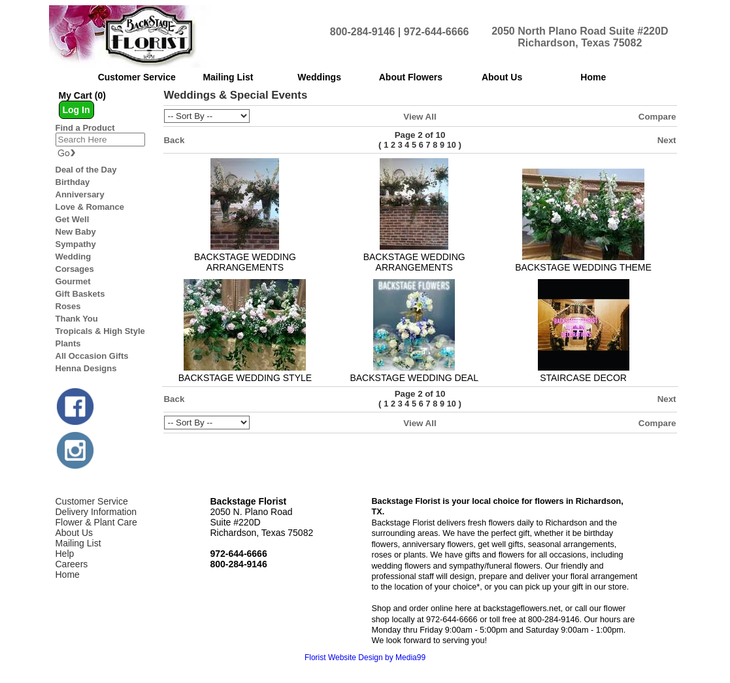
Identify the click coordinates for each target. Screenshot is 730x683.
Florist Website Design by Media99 (365, 657)
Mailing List (78, 543)
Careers (72, 564)
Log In (76, 110)
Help (65, 553)
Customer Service (92, 501)
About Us (74, 532)
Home (68, 574)
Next (666, 140)
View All (419, 117)
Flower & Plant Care (96, 522)
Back (174, 140)
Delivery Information (96, 512)
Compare (657, 117)
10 (451, 145)
